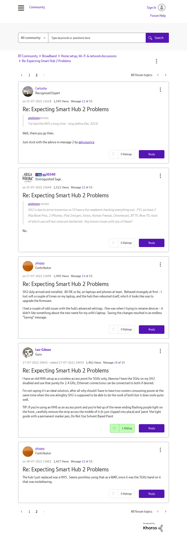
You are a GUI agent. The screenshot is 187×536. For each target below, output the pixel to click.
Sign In (151, 7)
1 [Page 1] (29, 75)
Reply (151, 154)
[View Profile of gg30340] (48, 174)
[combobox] (108, 38)
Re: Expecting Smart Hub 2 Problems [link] (46, 61)
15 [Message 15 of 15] (83, 461)
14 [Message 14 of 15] (116, 362)
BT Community (28, 56)
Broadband (49, 56)
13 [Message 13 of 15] (83, 276)
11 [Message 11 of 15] (83, 101)
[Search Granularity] (33, 38)
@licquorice (86, 142)
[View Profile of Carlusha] (41, 88)
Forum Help (158, 15)
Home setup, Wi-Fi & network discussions (89, 56)
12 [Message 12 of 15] (83, 187)
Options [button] (156, 61)
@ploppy (34, 118)
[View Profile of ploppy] (40, 263)
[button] (160, 90)
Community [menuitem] (37, 7)
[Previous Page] (22, 75)
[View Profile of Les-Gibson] (43, 349)
